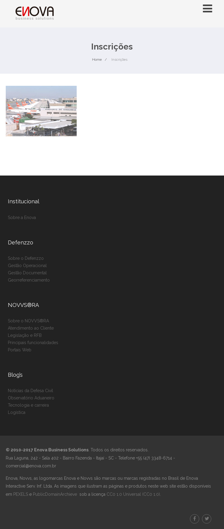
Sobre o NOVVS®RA (28, 320)
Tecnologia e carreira (28, 405)
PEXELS (20, 494)
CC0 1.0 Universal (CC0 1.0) (132, 494)
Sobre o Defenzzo (26, 258)
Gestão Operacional (27, 265)
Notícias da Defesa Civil (30, 390)
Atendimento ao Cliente (31, 328)
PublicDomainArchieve (55, 494)
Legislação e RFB (25, 335)
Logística (16, 412)
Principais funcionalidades (33, 342)
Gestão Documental (27, 272)
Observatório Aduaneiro (31, 397)
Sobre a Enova (22, 217)
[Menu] (207, 8)
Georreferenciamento (29, 280)
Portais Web (19, 349)
